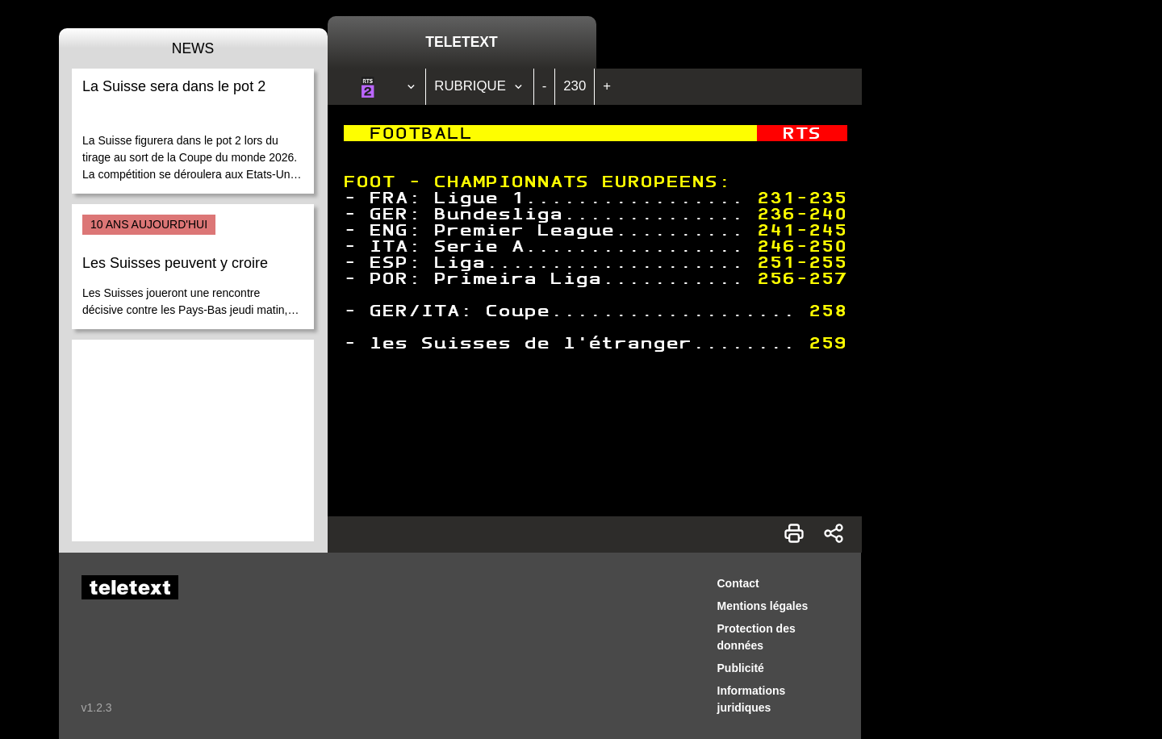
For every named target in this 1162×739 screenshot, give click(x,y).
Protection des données (756, 637)
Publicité (740, 668)
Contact (738, 583)
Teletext (461, 42)
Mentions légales (763, 605)
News (193, 48)
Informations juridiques (751, 699)
